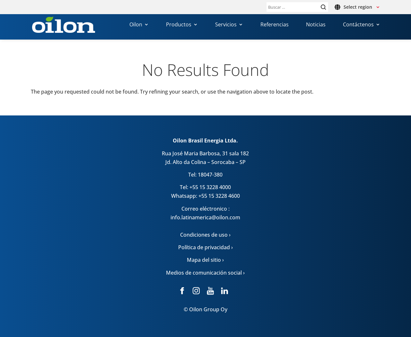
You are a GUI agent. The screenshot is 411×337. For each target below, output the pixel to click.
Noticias (316, 25)
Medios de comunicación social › (205, 272)
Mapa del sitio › (205, 259)
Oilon (135, 25)
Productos (178, 25)
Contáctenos (358, 25)
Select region (358, 7)
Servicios (226, 25)
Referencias (274, 25)
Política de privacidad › (205, 247)
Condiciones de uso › (205, 234)
